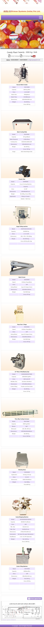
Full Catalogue (26, 56)
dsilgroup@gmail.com (34, 60)
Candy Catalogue (15, 56)
